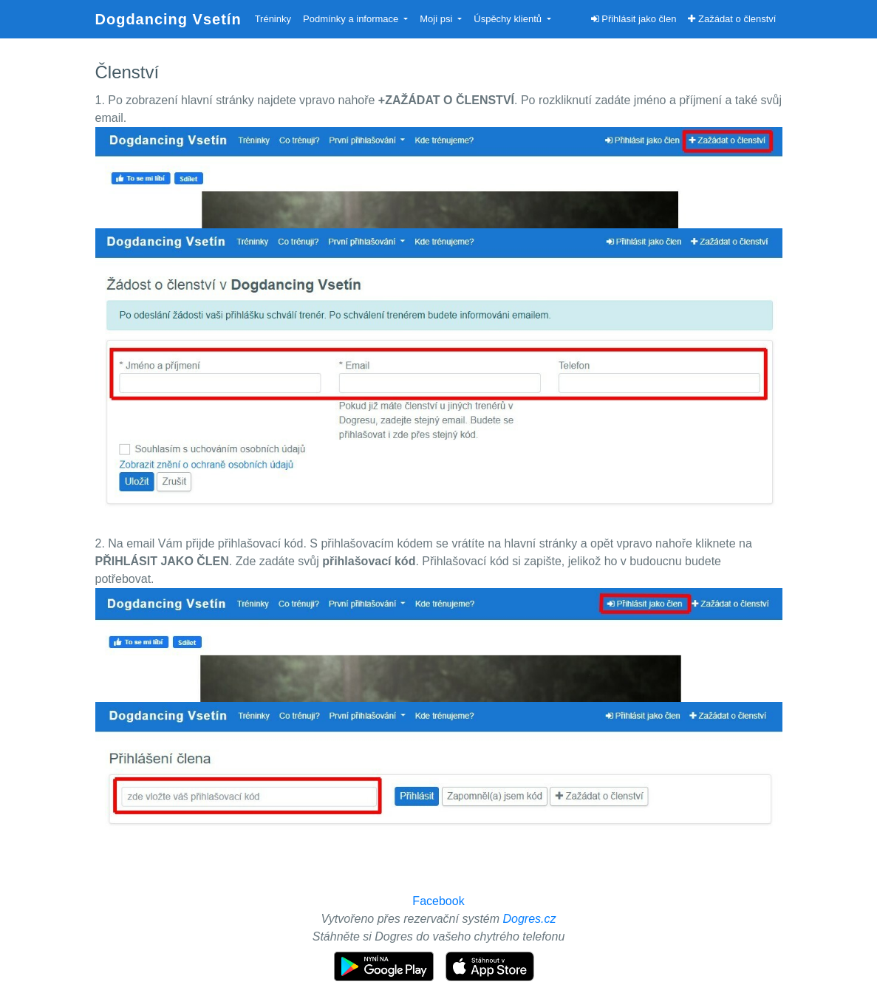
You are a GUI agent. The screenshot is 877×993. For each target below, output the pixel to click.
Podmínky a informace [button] (352, 18)
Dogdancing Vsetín (168, 19)
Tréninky (273, 18)
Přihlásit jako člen (634, 18)
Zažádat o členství (732, 18)
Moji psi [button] (437, 18)
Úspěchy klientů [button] (509, 18)
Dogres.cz (529, 918)
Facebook (438, 901)
